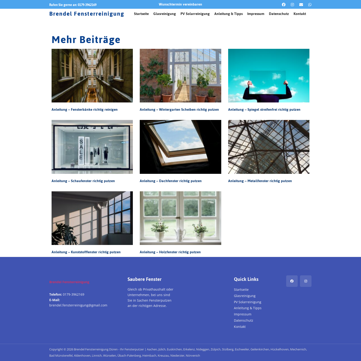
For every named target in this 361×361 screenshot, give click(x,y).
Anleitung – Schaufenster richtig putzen (83, 180)
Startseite (141, 13)
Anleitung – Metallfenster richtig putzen (260, 180)
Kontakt (300, 13)
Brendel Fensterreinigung (86, 13)
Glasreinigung (164, 13)
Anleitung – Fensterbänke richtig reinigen (85, 109)
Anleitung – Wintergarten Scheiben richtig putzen (179, 109)
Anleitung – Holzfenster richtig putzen (170, 252)
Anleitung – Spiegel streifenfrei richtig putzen (264, 109)
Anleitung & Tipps (228, 13)
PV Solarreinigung (195, 13)
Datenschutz (279, 13)
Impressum (255, 13)
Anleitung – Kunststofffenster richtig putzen (86, 252)
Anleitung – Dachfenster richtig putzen (171, 180)
